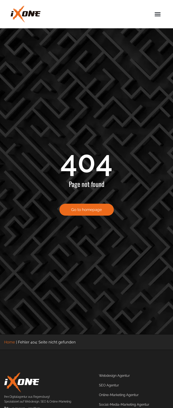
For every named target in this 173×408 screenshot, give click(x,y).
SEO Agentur (109, 385)
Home (9, 342)
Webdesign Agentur (114, 376)
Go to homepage (86, 209)
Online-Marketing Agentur (119, 395)
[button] (158, 14)
